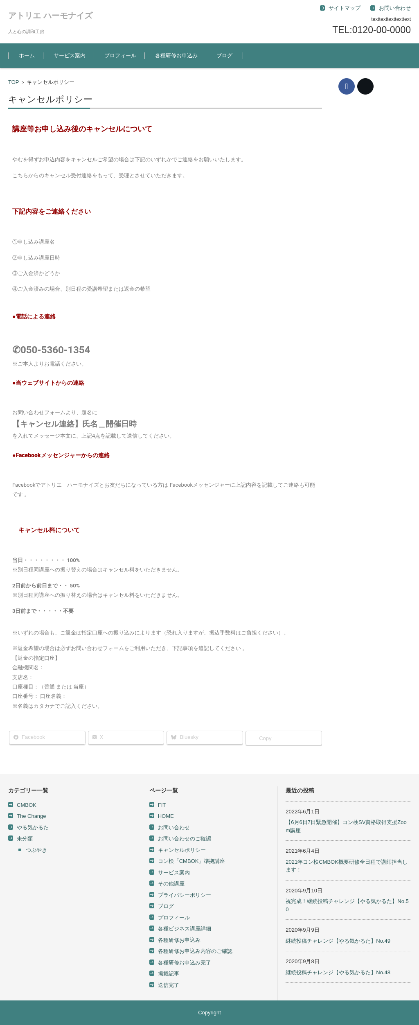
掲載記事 (168, 974)
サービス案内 (70, 55)
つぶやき (36, 850)
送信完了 (168, 985)
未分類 (25, 838)
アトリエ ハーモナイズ (50, 15)
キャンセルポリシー (182, 850)
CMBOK (26, 805)
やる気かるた (33, 827)
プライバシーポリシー (184, 895)
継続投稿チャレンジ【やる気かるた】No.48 (338, 972)
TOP (13, 82)
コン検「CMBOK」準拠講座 (191, 861)
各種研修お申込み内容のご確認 (195, 951)
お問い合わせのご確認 (184, 838)
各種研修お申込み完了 (184, 963)
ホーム (27, 55)
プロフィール (120, 55)
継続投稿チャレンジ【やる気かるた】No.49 (338, 941)
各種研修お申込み (176, 55)
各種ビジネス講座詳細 (184, 929)
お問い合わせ (174, 827)
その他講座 (171, 884)
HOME (166, 816)
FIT (162, 805)
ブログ (224, 55)
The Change (31, 816)
